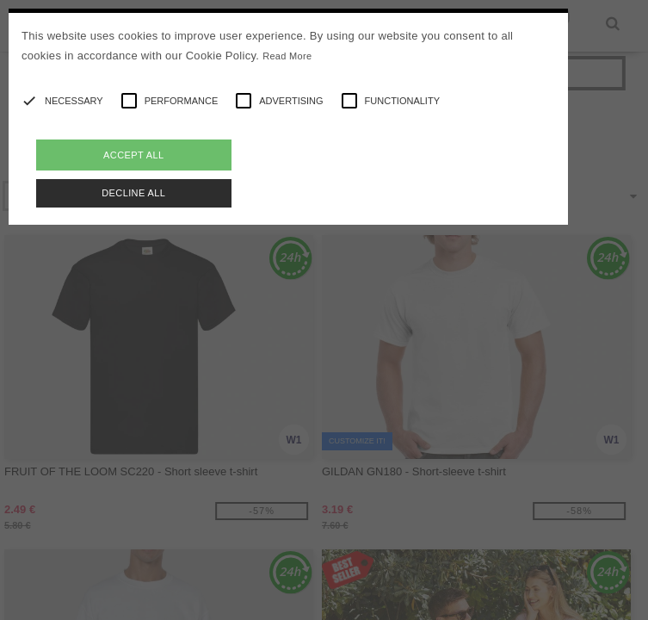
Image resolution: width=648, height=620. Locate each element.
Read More (287, 56)
